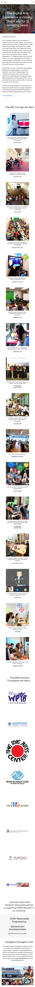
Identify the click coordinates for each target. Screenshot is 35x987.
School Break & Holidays (17, 929)
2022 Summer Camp (17, 926)
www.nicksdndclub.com (21, 958)
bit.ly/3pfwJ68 (17, 526)
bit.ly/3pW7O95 (17, 385)
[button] (2, 2)
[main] (17, 18)
